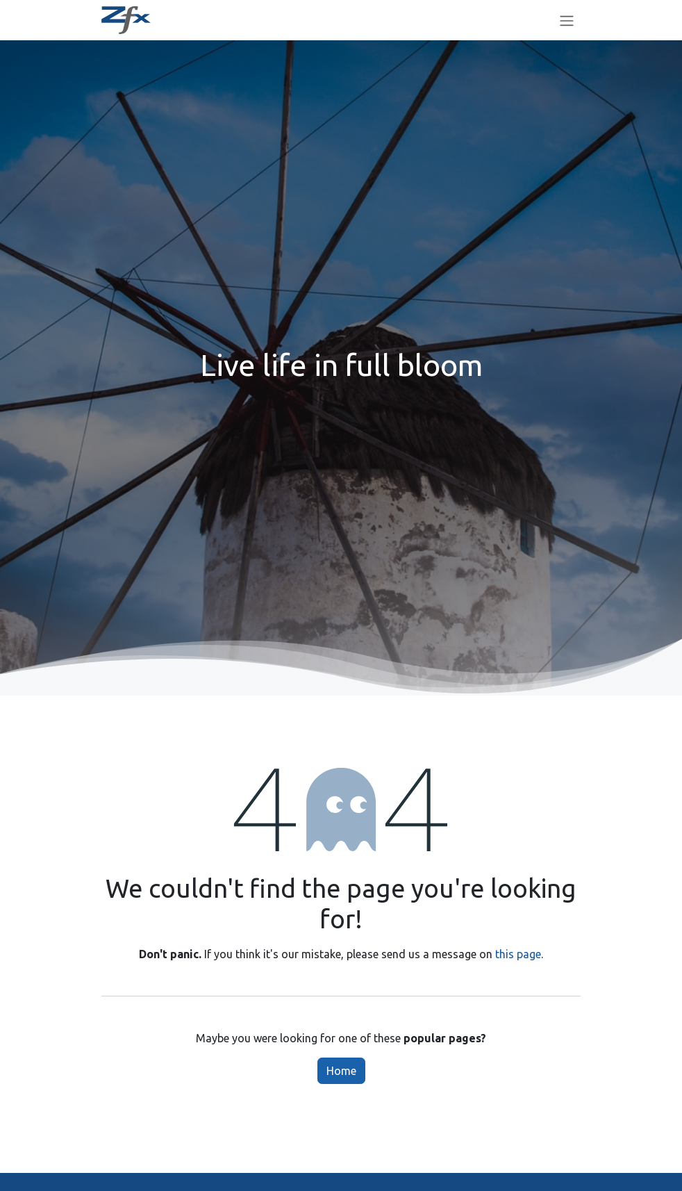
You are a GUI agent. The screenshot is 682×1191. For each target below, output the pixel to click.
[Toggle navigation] (567, 20)
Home (341, 1071)
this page (518, 954)
